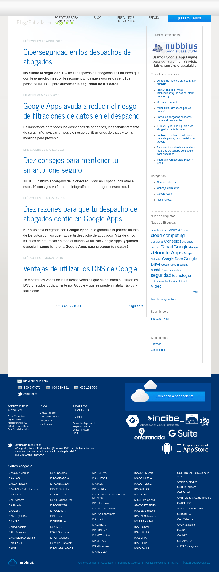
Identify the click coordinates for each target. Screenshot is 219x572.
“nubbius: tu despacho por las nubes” (174, 110)
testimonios (157, 281)
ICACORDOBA (59, 505)
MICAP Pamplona (144, 499)
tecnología (181, 275)
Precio (154, 18)
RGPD (175, 562)
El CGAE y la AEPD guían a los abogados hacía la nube (175, 128)
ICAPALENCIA (142, 494)
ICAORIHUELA (143, 478)
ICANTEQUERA (17, 516)
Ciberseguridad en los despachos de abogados (77, 56)
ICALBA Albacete (18, 483)
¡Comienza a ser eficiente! (174, 396)
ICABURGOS (16, 543)
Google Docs (172, 259)
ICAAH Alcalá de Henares (23, 489)
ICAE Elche (56, 516)
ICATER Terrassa (187, 487)
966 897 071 (32, 387)
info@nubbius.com (35, 381)
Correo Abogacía (20, 466)
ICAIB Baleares (17, 532)
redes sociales (172, 270)
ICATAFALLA (142, 548)
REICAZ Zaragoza (187, 546)
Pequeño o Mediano (82, 426)
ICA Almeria (15, 505)
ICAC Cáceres (58, 473)
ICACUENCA (58, 510)
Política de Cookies (129, 562)
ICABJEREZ (99, 489)
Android (174, 230)
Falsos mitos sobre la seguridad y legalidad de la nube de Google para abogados (176, 150)
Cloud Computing (16, 416)
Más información (106, 13)
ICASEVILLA (141, 532)
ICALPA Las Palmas (103, 508)
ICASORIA (140, 537)
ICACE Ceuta (58, 494)
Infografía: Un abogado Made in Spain (175, 161)
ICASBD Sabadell (144, 510)
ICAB (75, 433)
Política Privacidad (156, 562)
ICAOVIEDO (141, 489)
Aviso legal (107, 562)
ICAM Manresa (101, 546)
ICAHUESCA (99, 478)
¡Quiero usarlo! (189, 18)
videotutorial (180, 281)
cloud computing (168, 235)
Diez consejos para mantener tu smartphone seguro (70, 164)
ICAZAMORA (184, 540)
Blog (97, 18)
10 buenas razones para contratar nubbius (176, 82)
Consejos (172, 241)
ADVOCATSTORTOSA (190, 508)
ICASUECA (141, 543)
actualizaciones (160, 230)
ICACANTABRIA (59, 478)
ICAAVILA (13, 521)
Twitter (168, 281)
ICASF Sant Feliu (144, 521)
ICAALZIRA (14, 510)
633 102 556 (88, 387)
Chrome (185, 230)
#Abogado (21, 448)
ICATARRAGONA (187, 481)
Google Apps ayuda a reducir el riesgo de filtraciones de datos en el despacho (81, 110)
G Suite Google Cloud (18, 426)
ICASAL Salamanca (145, 516)
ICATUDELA (184, 514)
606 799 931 (60, 387)
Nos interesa (164, 199)
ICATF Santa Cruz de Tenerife (194, 497)
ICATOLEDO (184, 503)
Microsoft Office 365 (17, 423)
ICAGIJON (56, 526)
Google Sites (168, 264)
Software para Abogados (66, 19)
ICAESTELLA (58, 521)
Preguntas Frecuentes (126, 19)
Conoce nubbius (166, 182)
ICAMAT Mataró (101, 535)
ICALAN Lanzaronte (103, 514)
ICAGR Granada (59, 537)
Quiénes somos (87, 562)
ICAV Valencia (185, 519)
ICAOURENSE (143, 483)
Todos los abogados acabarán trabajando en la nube (174, 119)
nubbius (157, 270)
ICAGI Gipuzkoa (59, 532)
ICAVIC (181, 530)
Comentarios (158, 349)
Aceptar (172, 5)
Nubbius (21, 562)
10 (81, 306)
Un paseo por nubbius (169, 102)
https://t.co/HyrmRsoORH (30, 454)
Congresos (157, 241)
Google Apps (164, 193)
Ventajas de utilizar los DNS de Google (80, 268)
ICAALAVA (14, 478)
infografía (182, 264)
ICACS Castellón (60, 489)
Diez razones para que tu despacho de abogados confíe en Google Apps (80, 213)
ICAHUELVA (99, 473)
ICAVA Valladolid (186, 524)
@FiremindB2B (60, 448)
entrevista (187, 241)
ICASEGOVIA (142, 526)
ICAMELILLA (99, 551)
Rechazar (187, 5)
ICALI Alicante (16, 499)
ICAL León (98, 519)
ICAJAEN (97, 483)
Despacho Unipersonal (84, 423)
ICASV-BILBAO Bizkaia (21, 537)
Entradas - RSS (160, 318)
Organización (14, 419)
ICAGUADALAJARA (62, 548)
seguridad (161, 275)
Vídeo (156, 286)
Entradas (156, 344)
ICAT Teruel (183, 492)
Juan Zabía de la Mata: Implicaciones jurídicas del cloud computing (175, 93)
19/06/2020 (34, 445)
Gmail (167, 246)
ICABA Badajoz (17, 526)
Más (195, 291)
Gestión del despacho (18, 429)
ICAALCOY (14, 494)
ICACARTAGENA (60, 483)
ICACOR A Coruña (18, 473)
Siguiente (136, 306)
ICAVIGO (182, 535)
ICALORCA (99, 524)
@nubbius (30, 394)
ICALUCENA (99, 530)
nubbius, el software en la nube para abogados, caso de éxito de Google (176, 138)
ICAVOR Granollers (61, 543)
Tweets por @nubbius (163, 299)
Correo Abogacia (81, 430)
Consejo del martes (168, 188)
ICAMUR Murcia (143, 473)
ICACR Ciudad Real (61, 499)
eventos (155, 247)
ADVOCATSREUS (145, 505)
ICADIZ (12, 548)
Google (181, 246)
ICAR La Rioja (100, 503)
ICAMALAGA (99, 540)
